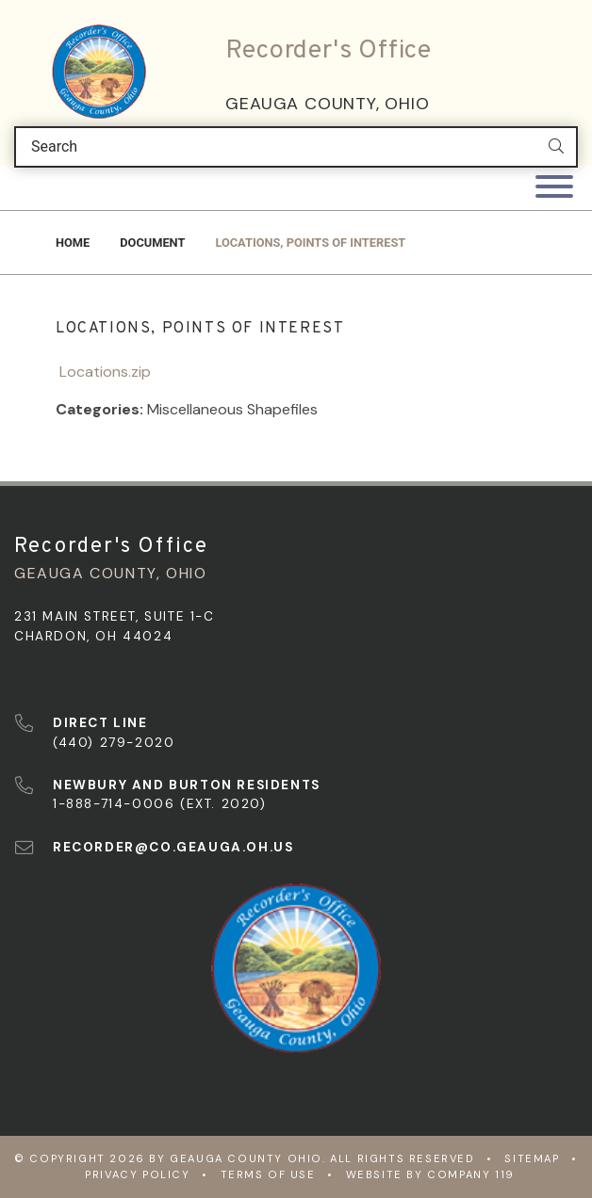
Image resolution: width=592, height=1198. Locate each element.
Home (73, 242)
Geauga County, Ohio (327, 103)
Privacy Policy (137, 1174)
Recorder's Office (328, 51)
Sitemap (531, 1158)
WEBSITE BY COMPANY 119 (430, 1174)
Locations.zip (103, 371)
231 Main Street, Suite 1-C (114, 616)
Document (152, 242)
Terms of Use (268, 1174)
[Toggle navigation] (554, 188)
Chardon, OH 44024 (93, 636)
